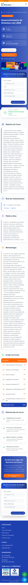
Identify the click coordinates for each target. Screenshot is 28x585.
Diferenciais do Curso (9, 55)
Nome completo (7, 80)
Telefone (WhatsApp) (9, 93)
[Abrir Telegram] (24, 580)
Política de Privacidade (8, 535)
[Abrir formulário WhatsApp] (24, 574)
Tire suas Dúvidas (6, 530)
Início (3, 12)
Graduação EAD (6, 548)
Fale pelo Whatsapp (8, 557)
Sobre (3, 528)
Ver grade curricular (9, 50)
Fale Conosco (5, 533)
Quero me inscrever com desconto (14, 476)
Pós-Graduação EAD (7, 545)
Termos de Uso (6, 538)
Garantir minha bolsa (18, 102)
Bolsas (9, 12)
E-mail (5, 87)
